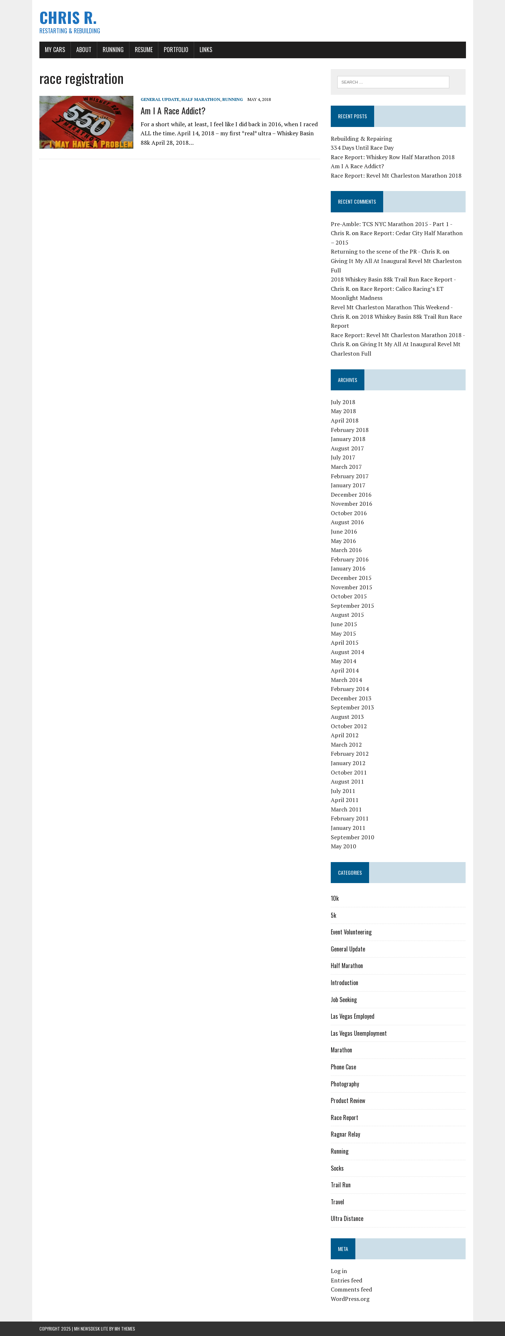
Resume (144, 49)
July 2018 (343, 402)
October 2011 (349, 772)
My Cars (55, 49)
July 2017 (343, 457)
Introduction (344, 982)
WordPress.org (350, 1299)
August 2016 (347, 522)
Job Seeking (344, 999)
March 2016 (346, 550)
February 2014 (350, 689)
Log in (339, 1271)
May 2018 (343, 411)
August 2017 (347, 448)
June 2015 (344, 624)
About (83, 49)
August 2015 (347, 615)
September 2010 (352, 837)
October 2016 (349, 513)
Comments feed (351, 1289)
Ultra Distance (347, 1218)
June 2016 (344, 531)
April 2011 (345, 800)
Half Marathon (200, 99)
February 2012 (350, 754)
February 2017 (350, 476)
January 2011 (348, 828)
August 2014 (347, 652)
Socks (337, 1168)
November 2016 (351, 504)
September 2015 (352, 606)
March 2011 (346, 809)
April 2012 (345, 735)
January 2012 (348, 763)
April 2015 (345, 642)
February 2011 (350, 818)
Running (113, 49)
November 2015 (351, 587)
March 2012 (346, 744)
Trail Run (341, 1184)
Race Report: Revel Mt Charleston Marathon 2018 (396, 175)
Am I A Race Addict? (173, 110)
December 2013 (351, 698)
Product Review (348, 1100)
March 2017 (346, 467)
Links (206, 49)
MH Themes (125, 1329)
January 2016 (348, 568)
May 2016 (343, 541)
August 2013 (347, 717)
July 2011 (343, 791)
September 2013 (352, 707)
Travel (337, 1201)
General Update (160, 99)
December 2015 (351, 578)
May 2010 (343, 846)
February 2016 (350, 559)
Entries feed (346, 1280)
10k (335, 898)
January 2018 (348, 439)
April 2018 (345, 420)
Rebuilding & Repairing (361, 139)
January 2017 (348, 485)
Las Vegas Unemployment (359, 1033)
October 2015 (349, 596)
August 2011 (347, 781)
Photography (345, 1084)
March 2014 (346, 680)
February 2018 (350, 430)
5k (333, 915)
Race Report (344, 1117)
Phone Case (343, 1067)
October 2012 (349, 726)
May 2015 (343, 633)
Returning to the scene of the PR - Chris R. (386, 251)
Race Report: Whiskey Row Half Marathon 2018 (393, 157)
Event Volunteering (351, 932)
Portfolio (176, 49)
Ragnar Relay (345, 1134)
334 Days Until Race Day (362, 148)
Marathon (341, 1050)
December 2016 (351, 495)
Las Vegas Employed (353, 1016)
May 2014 (343, 661)
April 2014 (345, 670)
